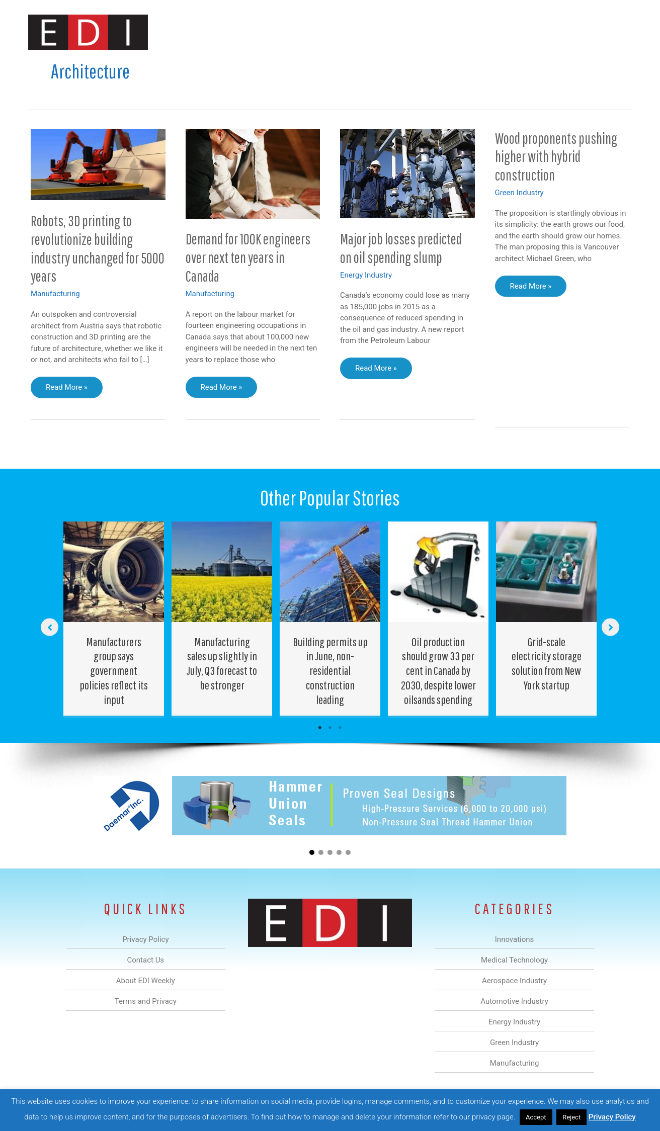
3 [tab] (340, 728)
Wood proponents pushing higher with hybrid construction (556, 156)
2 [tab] (330, 728)
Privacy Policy (612, 1116)
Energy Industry (366, 275)
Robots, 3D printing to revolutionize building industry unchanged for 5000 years (97, 248)
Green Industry (519, 192)
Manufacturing (489, 32)
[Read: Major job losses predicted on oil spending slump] (407, 173)
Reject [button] (571, 1117)
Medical (259, 32)
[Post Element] (114, 618)
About (538, 32)
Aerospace (303, 32)
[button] (616, 32)
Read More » (66, 389)
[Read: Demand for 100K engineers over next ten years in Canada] (253, 173)
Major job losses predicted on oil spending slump (401, 248)
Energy (402, 32)
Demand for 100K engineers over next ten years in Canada (248, 257)
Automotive (355, 32)
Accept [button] (536, 1117)
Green (440, 32)
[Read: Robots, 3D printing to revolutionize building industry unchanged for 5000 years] (98, 163)
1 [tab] (320, 728)
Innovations (212, 32)
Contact (578, 32)
